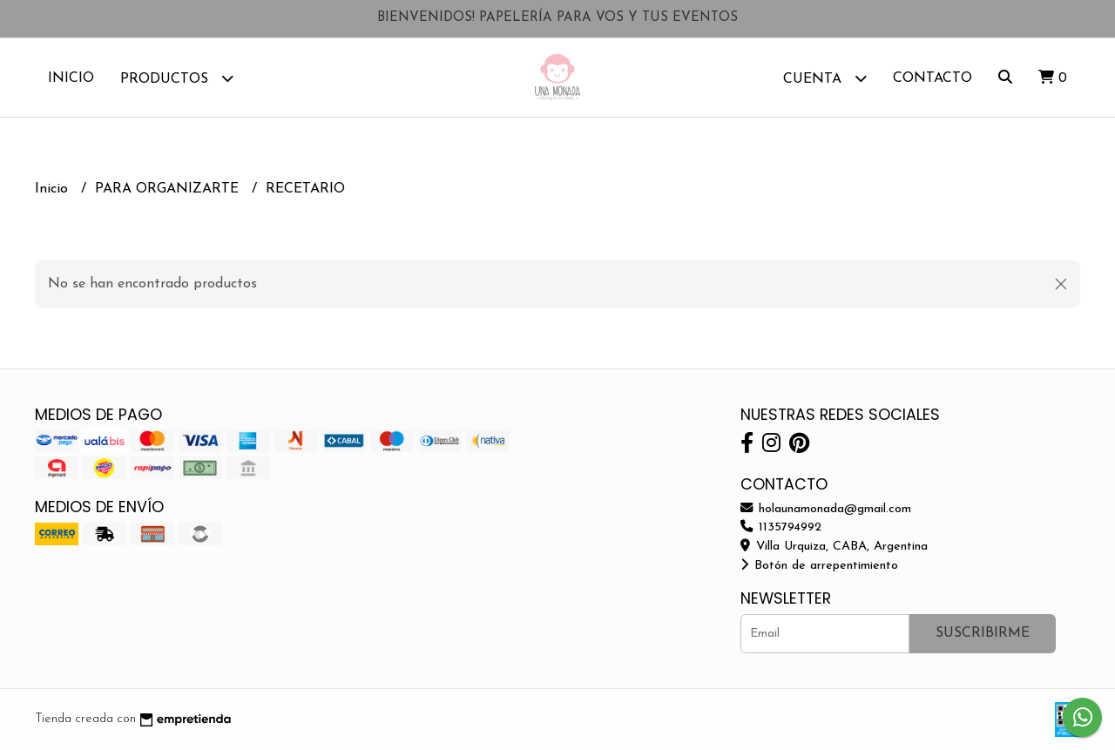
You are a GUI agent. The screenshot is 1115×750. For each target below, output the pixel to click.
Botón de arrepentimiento (819, 565)
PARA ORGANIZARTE (169, 189)
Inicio (71, 78)
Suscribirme (983, 633)
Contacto (932, 78)
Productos (176, 78)
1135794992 (780, 527)
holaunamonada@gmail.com (825, 509)
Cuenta (825, 78)
